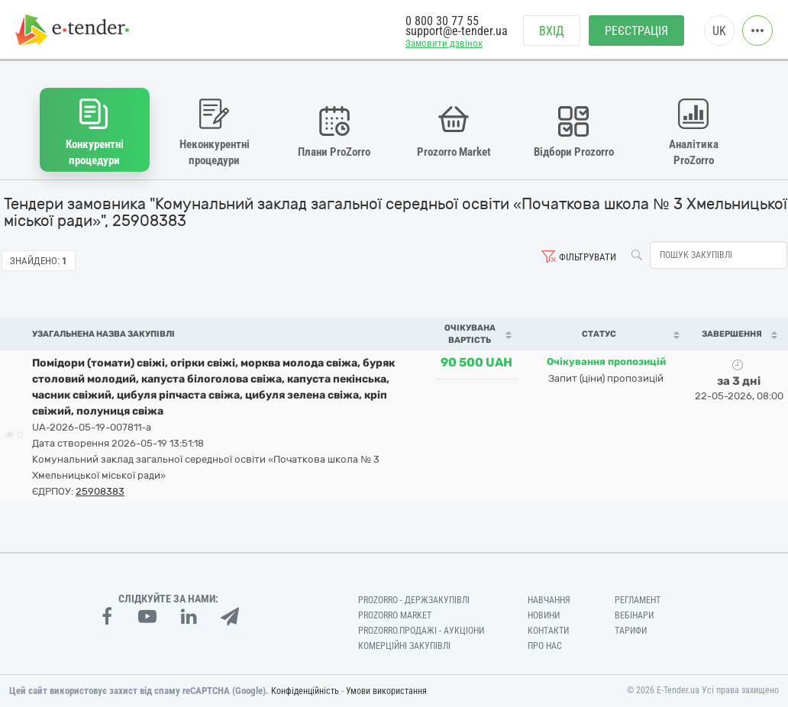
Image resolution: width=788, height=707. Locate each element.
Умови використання (386, 691)
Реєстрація (636, 31)
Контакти (548, 630)
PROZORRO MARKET (394, 615)
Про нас (545, 646)
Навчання (549, 600)
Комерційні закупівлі (404, 646)
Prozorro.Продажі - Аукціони (421, 630)
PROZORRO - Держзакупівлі (414, 600)
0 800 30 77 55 (442, 21)
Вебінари (634, 615)
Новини (544, 615)
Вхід (551, 31)
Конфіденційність (305, 691)
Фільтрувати (587, 257)
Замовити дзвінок (444, 43)
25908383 (100, 491)
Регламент (637, 600)
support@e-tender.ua (456, 31)
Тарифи (631, 630)
